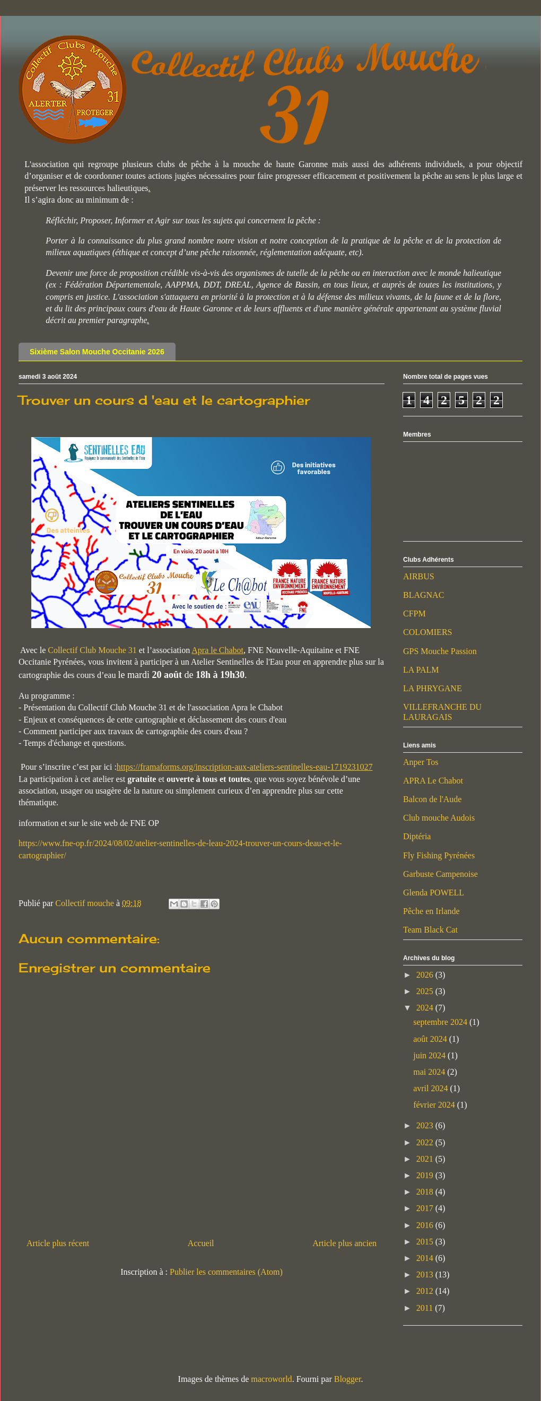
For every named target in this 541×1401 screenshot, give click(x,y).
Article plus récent (58, 1243)
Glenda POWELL (433, 892)
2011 (425, 1307)
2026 (425, 974)
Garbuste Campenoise (440, 873)
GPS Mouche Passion (440, 651)
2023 (425, 1125)
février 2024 (435, 1104)
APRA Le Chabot (433, 780)
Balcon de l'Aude (432, 799)
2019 (425, 1175)
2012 (425, 1290)
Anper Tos (421, 762)
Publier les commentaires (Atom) (226, 1271)
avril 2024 (431, 1088)
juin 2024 (430, 1055)
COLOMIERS (427, 632)
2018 (425, 1191)
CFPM (414, 613)
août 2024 (431, 1038)
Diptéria (417, 836)
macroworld (271, 1378)
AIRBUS (418, 576)
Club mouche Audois (439, 817)
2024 (425, 1007)
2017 (425, 1208)
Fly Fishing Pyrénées (439, 855)
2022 (425, 1142)
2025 (425, 991)
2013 (425, 1274)
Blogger (347, 1378)
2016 (425, 1225)
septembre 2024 (441, 1021)
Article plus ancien (344, 1243)
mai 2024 (430, 1071)
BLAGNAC (423, 594)
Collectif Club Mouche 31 (92, 650)
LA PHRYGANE (432, 688)
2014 (425, 1258)
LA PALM (421, 669)
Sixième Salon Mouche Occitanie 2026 (97, 351)
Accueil (201, 1243)
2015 (425, 1241)
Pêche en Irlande (431, 911)
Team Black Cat (430, 929)
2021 (425, 1158)
